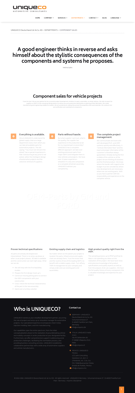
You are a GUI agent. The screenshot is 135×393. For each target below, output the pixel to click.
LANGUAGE (115, 18)
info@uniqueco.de (79, 327)
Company (48, 18)
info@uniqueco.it (78, 345)
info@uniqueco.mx (79, 368)
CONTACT (93, 18)
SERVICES (61, 18)
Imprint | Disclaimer (74, 381)
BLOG (104, 18)
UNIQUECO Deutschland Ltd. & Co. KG (26, 30)
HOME (37, 18)
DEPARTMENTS (51, 30)
